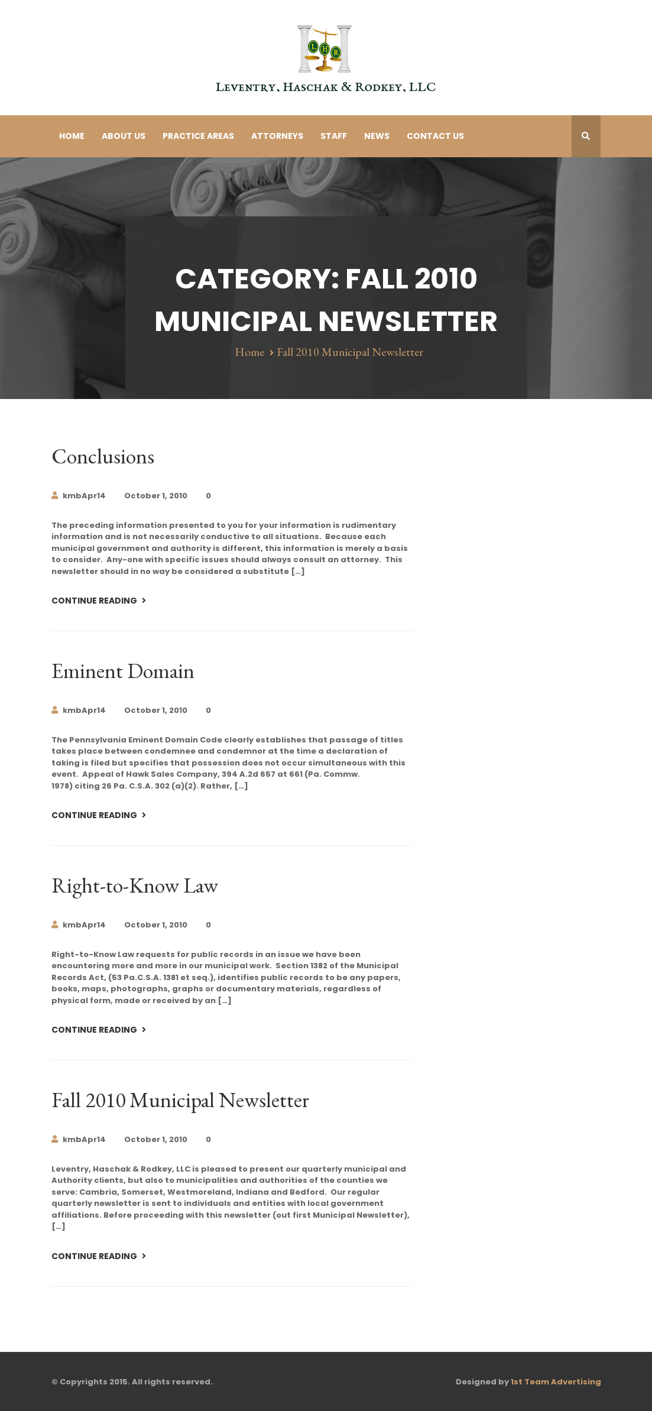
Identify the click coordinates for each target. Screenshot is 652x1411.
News (377, 136)
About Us (123, 136)
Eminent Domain (122, 671)
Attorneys (277, 136)
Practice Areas (198, 136)
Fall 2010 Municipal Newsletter (180, 1100)
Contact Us (435, 136)
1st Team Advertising (556, 1381)
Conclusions (102, 456)
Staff (333, 136)
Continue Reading (95, 600)
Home (72, 136)
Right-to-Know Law (134, 885)
